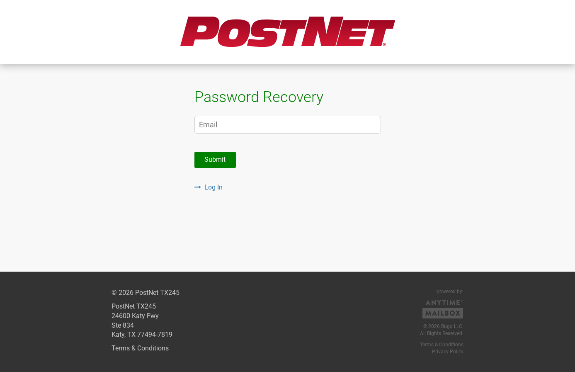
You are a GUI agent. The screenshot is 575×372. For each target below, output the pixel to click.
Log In (208, 187)
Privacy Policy (447, 352)
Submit (215, 159)
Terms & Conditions (140, 348)
